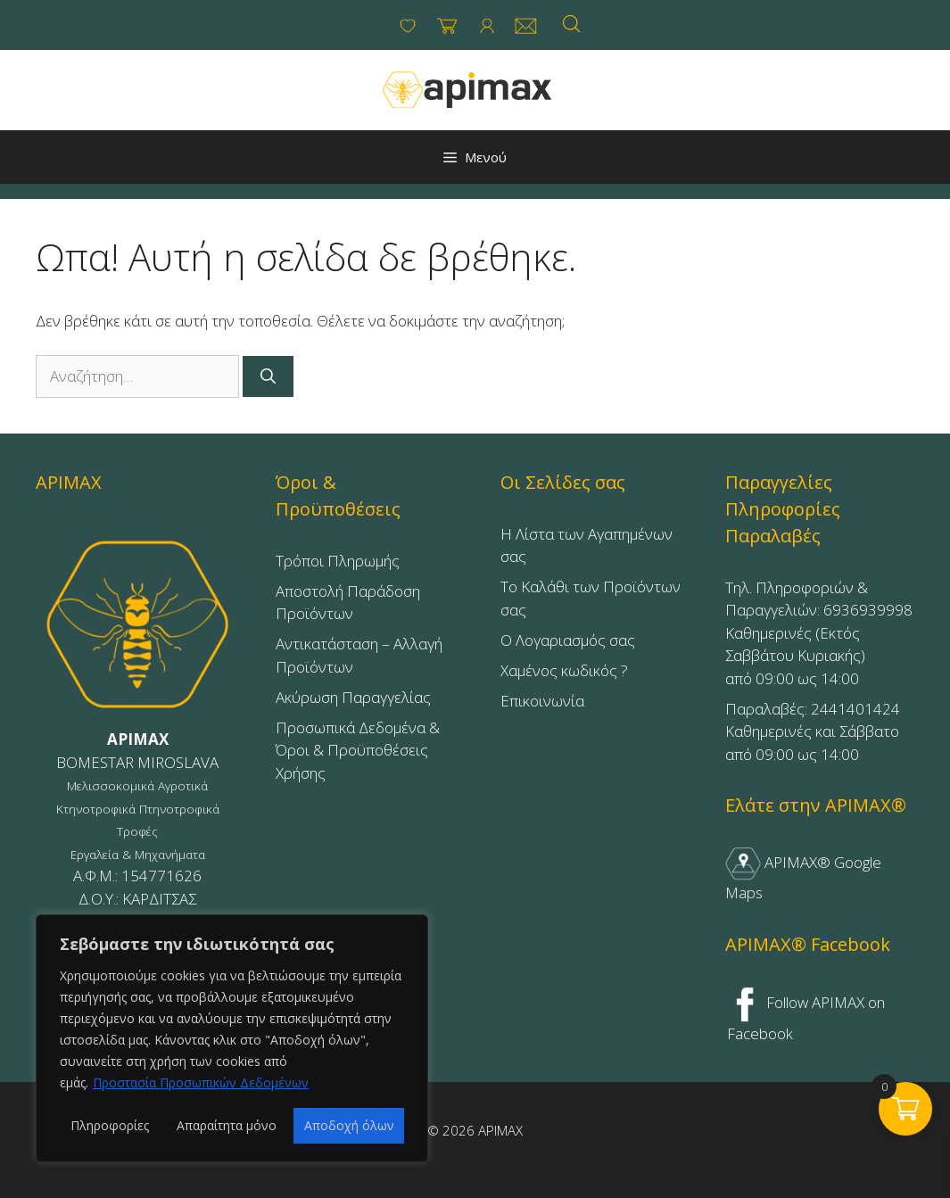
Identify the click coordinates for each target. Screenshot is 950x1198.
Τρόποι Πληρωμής (338, 560)
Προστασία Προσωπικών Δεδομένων (201, 1082)
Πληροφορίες (109, 1125)
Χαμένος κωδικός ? (564, 670)
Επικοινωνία (542, 700)
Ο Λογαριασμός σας (567, 640)
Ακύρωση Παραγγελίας (353, 697)
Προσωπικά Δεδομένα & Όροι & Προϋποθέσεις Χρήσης (358, 750)
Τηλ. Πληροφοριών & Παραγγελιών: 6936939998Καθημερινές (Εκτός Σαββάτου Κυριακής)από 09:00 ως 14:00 (819, 633)
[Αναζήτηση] (268, 376)
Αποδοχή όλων (349, 1125)
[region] (232, 1038)
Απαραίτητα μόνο (227, 1125)
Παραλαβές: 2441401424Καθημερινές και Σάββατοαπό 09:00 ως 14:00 (812, 731)
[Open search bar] (572, 23)
